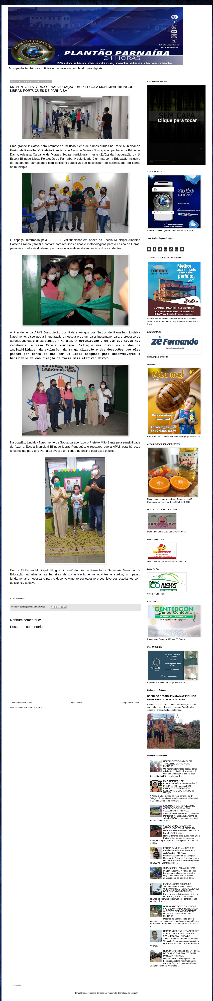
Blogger (134, 993)
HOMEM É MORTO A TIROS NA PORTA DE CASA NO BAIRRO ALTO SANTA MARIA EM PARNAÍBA (181, 953)
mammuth (112, 993)
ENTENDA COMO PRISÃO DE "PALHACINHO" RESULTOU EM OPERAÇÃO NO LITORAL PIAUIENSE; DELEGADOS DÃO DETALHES (181, 887)
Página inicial (76, 703)
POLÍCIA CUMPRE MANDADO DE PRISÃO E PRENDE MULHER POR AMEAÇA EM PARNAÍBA (179, 850)
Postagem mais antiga (129, 703)
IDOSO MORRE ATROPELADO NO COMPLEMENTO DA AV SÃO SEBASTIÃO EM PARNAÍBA (179, 808)
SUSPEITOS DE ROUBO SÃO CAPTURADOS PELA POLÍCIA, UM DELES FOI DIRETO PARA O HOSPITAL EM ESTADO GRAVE (181, 829)
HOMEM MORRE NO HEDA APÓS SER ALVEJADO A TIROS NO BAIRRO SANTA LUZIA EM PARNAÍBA (181, 933)
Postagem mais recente (21, 703)
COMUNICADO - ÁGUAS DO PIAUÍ (179, 868)
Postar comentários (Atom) (30, 707)
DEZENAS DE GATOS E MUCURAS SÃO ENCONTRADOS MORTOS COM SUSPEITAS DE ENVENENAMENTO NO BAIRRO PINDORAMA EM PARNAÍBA (180, 911)
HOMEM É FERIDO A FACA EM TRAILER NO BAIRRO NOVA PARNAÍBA (177, 763)
